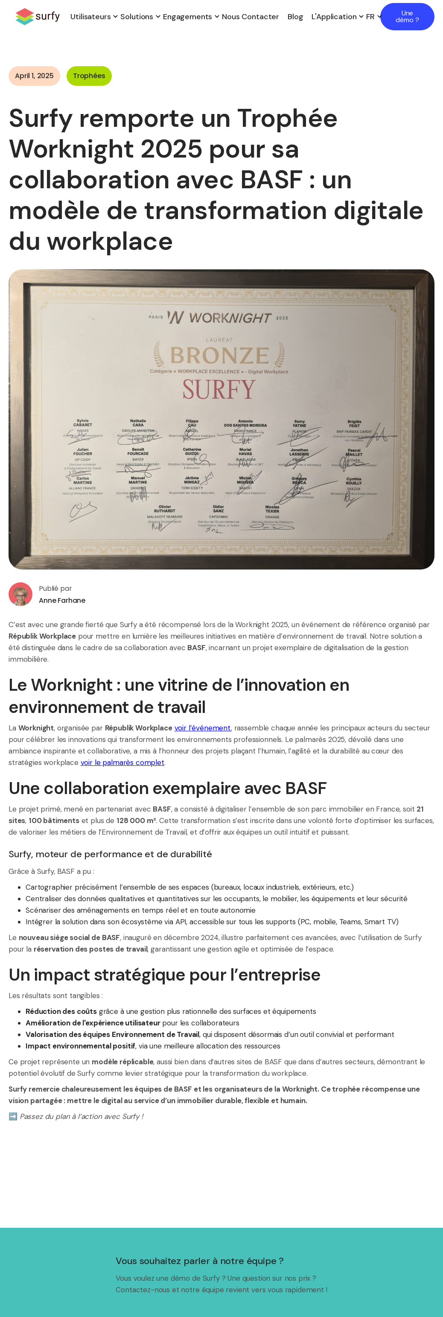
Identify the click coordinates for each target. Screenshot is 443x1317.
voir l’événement (203, 728)
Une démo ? (407, 16)
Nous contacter (250, 17)
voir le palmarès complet (122, 762)
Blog (295, 17)
